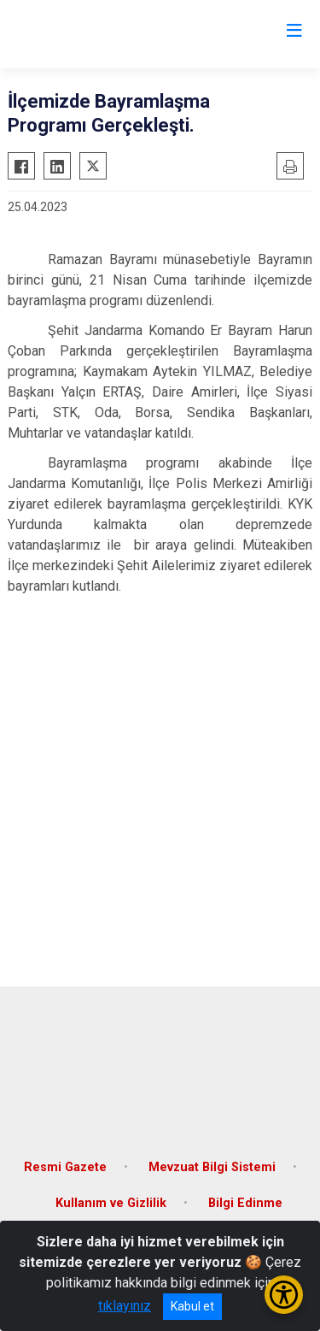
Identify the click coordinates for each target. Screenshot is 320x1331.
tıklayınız (124, 1306)
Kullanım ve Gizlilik (110, 1203)
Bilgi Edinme (245, 1203)
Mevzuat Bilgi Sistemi (212, 1167)
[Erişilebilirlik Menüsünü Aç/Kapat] (284, 1294)
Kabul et (192, 1306)
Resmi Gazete (65, 1167)
